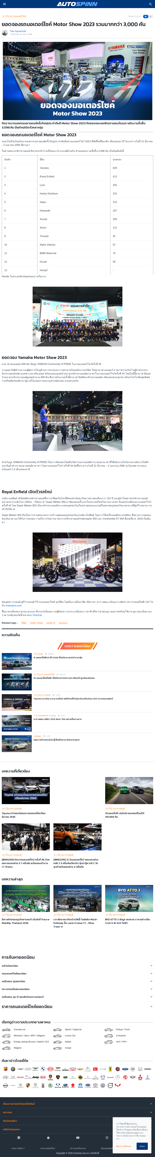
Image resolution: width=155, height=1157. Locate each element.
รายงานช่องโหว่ (47, 1148)
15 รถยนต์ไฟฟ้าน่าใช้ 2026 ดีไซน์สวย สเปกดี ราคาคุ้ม (58, 657)
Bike (24, 623)
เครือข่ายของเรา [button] (11, 1129)
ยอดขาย (50, 623)
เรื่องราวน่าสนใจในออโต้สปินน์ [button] (19, 1104)
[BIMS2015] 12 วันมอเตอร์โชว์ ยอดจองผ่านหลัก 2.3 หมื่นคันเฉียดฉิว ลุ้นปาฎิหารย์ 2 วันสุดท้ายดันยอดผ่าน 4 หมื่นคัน (75, 863)
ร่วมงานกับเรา (18, 1148)
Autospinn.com (13, 605)
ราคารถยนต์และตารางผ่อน (45, 716)
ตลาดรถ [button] (7, 1112)
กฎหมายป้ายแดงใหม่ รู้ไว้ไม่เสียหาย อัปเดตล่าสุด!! (57, 739)
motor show (36, 623)
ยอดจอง (63, 623)
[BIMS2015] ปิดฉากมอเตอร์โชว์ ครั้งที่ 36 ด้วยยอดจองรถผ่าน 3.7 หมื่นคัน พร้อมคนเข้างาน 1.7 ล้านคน (26, 863)
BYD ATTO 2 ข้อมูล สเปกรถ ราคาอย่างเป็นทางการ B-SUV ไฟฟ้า (127, 921)
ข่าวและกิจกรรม (78, 1148)
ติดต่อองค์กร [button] (10, 1121)
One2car (37, 615)
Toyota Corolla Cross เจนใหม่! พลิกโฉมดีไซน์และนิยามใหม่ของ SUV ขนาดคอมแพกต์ (73, 698)
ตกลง (142, 1146)
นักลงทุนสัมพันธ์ (108, 1148)
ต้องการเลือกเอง (123, 1146)
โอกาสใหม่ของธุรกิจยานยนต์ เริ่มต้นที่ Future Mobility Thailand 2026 (25, 921)
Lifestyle (37, 736)
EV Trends (38, 654)
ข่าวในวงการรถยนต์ (42, 695)
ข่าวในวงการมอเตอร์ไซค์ (14, 16)
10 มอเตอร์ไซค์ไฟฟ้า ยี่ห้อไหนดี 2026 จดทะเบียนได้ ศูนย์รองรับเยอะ (64, 678)
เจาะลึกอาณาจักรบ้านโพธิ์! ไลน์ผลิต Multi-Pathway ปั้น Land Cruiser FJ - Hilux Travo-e (75, 923)
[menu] (4, 4)
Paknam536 (20, 31)
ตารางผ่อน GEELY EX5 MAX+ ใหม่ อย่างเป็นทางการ (58, 719)
